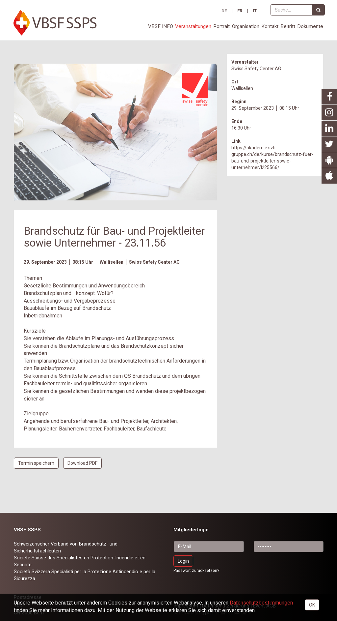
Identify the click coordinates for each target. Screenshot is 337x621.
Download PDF (82, 463)
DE (224, 11)
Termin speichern (36, 463)
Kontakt (269, 26)
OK (312, 604)
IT (255, 11)
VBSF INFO (160, 26)
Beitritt (287, 26)
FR (239, 11)
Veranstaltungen (193, 26)
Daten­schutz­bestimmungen (261, 603)
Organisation (245, 26)
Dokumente (310, 26)
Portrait (221, 26)
